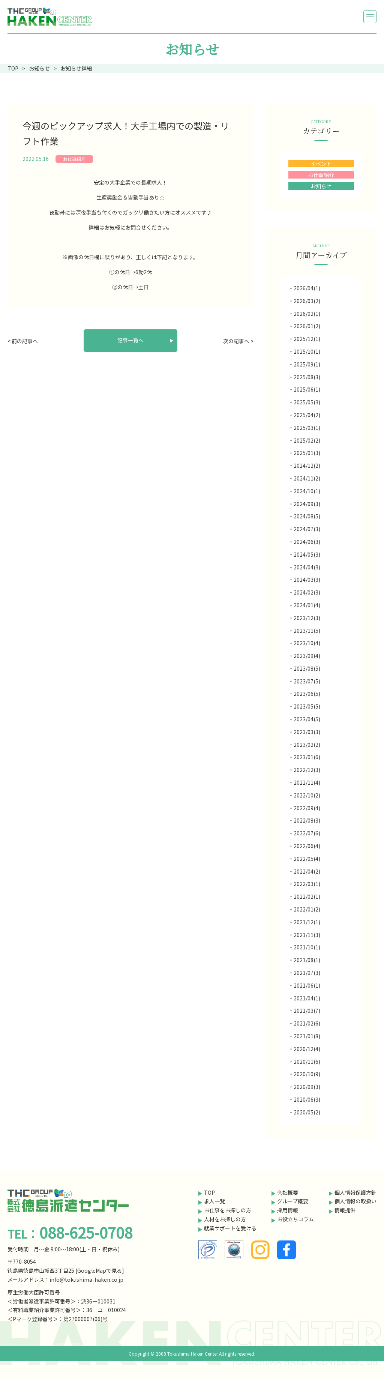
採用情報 (287, 1210)
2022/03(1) (307, 883)
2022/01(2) (307, 909)
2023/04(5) (307, 719)
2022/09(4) (307, 808)
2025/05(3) (307, 402)
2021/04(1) (307, 998)
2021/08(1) (307, 960)
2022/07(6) (307, 833)
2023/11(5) (307, 630)
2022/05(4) (307, 858)
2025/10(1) (307, 351)
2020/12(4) (307, 1049)
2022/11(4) (307, 782)
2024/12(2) (307, 465)
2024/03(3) (307, 579)
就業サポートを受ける (230, 1228)
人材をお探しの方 (225, 1219)
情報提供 (345, 1210)
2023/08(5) (307, 668)
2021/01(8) (307, 1036)
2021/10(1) (307, 947)
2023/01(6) (307, 757)
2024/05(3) (307, 554)
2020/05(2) (307, 1112)
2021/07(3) (307, 972)
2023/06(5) (307, 693)
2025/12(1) (307, 338)
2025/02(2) (307, 440)
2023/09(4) (307, 655)
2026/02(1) (307, 313)
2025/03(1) (307, 427)
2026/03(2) (307, 301)
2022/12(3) (307, 769)
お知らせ (321, 186)
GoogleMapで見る (99, 1270)
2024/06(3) (307, 541)
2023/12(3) (307, 618)
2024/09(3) (307, 504)
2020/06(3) (307, 1099)
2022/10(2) (307, 795)
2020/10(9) (307, 1074)
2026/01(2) (307, 326)
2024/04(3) (307, 567)
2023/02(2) (307, 744)
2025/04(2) (307, 415)
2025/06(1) (307, 389)
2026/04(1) (307, 288)
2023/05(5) (307, 706)
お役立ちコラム (295, 1219)
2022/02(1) (307, 896)
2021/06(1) (307, 985)
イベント (321, 163)
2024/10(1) (307, 491)
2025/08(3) (307, 377)
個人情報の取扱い (355, 1201)
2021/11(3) (307, 935)
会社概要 (287, 1192)
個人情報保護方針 (355, 1192)
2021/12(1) (307, 922)
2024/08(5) (307, 516)
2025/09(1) (307, 364)
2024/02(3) (307, 592)
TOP (209, 1192)
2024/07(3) (307, 529)
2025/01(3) (307, 452)
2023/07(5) (307, 681)
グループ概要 (292, 1201)
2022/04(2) (307, 871)
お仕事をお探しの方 (227, 1210)
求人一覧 (214, 1201)
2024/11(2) (307, 478)
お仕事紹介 (74, 159)
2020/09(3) (307, 1086)
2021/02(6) (307, 1023)
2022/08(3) (307, 820)
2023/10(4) (307, 643)
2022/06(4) (307, 846)
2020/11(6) (307, 1061)
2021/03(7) (307, 1010)
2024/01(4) (307, 605)
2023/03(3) (307, 732)
